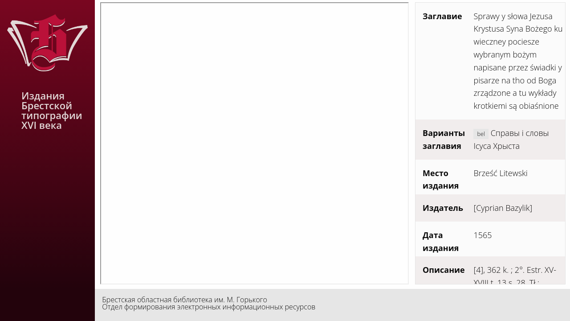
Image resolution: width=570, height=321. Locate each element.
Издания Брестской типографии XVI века (51, 110)
